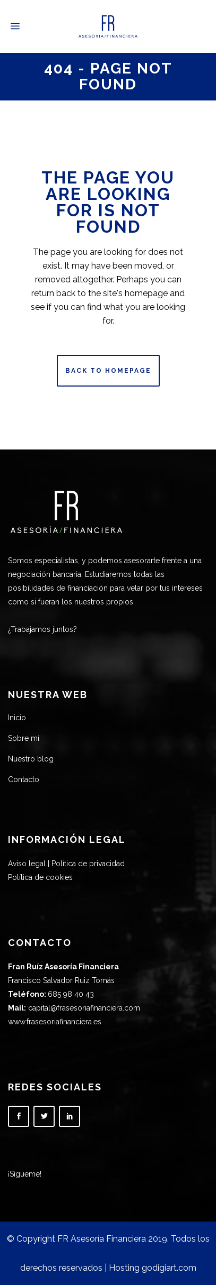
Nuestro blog (31, 759)
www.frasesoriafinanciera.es (54, 1021)
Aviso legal (27, 863)
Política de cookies (40, 877)
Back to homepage (108, 370)
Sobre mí (23, 738)
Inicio (17, 717)
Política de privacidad (88, 863)
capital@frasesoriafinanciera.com (84, 1008)
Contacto (23, 779)
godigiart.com (169, 1268)
